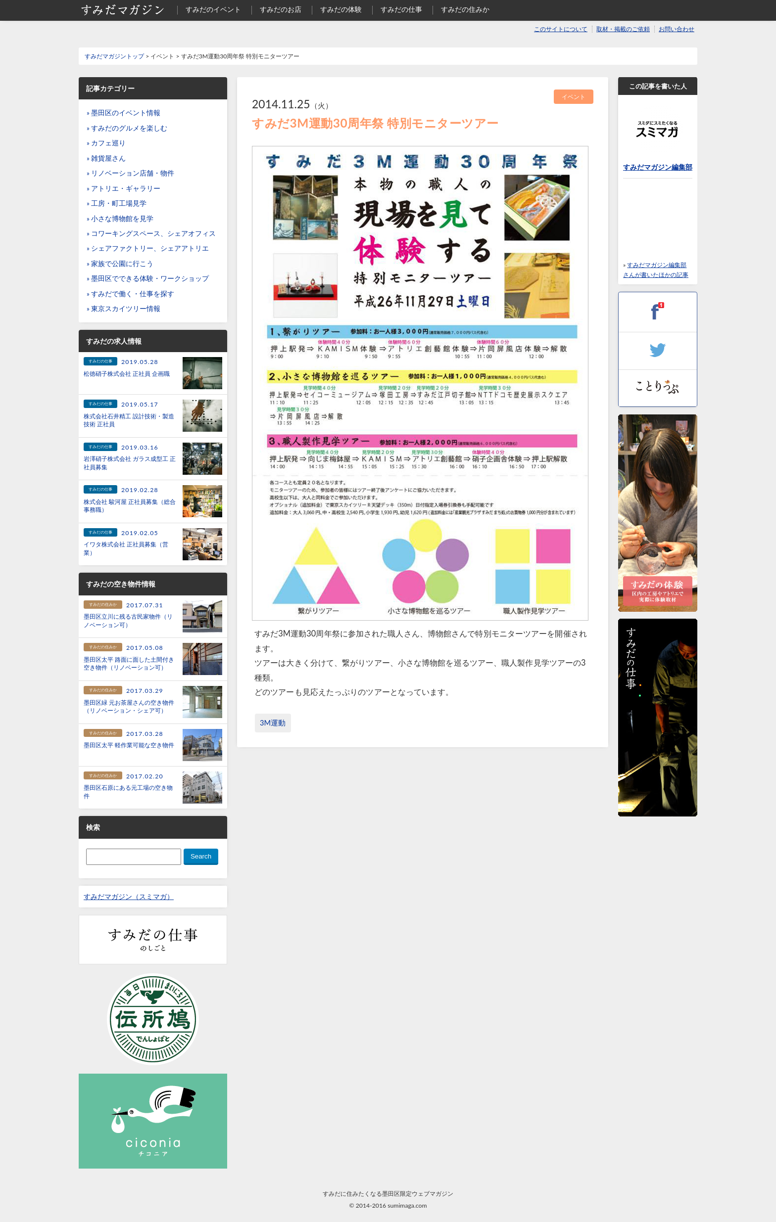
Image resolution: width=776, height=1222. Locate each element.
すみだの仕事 (401, 9)
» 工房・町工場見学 (116, 203)
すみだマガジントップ (114, 56)
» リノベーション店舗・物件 (130, 173)
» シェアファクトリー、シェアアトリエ (148, 248)
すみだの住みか (465, 9)
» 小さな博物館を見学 (120, 219)
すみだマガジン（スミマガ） (129, 897)
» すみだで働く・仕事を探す (130, 294)
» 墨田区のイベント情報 (123, 113)
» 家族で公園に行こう (120, 264)
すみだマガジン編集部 (657, 167)
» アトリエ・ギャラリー (123, 188)
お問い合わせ (676, 29)
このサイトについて (560, 29)
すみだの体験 (341, 9)
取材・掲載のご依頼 (623, 29)
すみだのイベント (213, 9)
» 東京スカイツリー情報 (123, 309)
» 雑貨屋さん (106, 158)
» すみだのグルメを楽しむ (127, 128)
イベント (573, 96)
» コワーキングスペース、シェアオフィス (151, 233)
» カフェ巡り (106, 143)
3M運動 (273, 723)
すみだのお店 (280, 9)
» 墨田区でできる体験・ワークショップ (148, 278)
